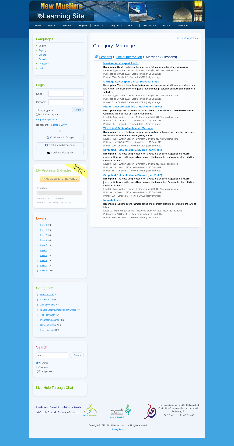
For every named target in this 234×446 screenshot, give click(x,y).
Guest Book (183, 25)
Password (41, 102)
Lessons (105, 57)
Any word (42, 367)
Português (44, 64)
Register (83, 25)
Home (38, 25)
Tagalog (42, 50)
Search (133, 25)
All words (42, 362)
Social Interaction (129, 57)
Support (52, 25)
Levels (98, 25)
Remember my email (48, 114)
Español (43, 55)
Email (39, 93)
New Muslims (62, 12)
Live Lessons (149, 25)
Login (78, 109)
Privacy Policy (118, 429)
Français (43, 59)
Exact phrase (44, 371)
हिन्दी (41, 68)
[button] (37, 225)
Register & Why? (58, 125)
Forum (166, 25)
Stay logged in (45, 110)
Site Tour (67, 25)
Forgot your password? (48, 119)
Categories (116, 25)
